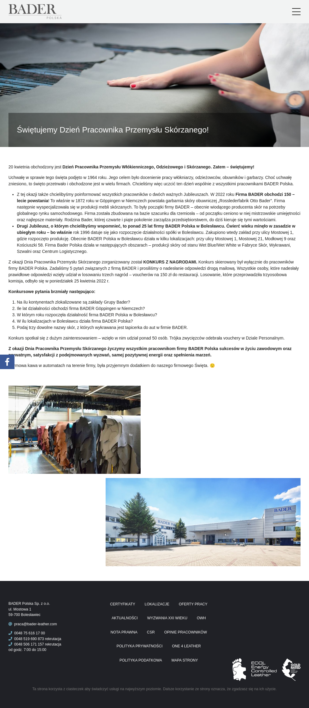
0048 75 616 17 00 (26, 633)
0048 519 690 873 (26, 639)
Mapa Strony (184, 660)
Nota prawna (123, 632)
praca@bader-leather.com (35, 624)
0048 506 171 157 (26, 644)
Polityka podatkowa (140, 660)
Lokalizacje (157, 604)
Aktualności (125, 618)
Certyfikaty (122, 604)
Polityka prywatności (139, 646)
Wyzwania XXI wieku (167, 618)
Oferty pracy (193, 604)
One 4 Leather (186, 646)
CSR (151, 632)
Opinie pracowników (185, 632)
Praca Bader (44, 11)
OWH (201, 618)
